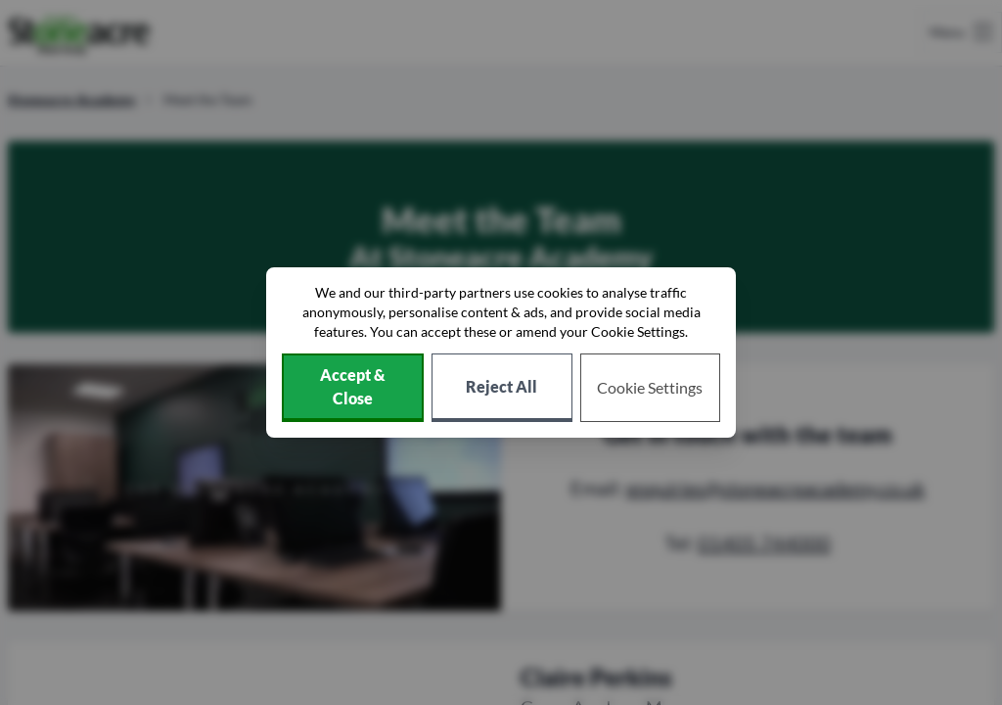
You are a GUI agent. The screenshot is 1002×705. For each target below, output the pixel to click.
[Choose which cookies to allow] (650, 387)
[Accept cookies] (353, 387)
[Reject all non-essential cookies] (502, 387)
